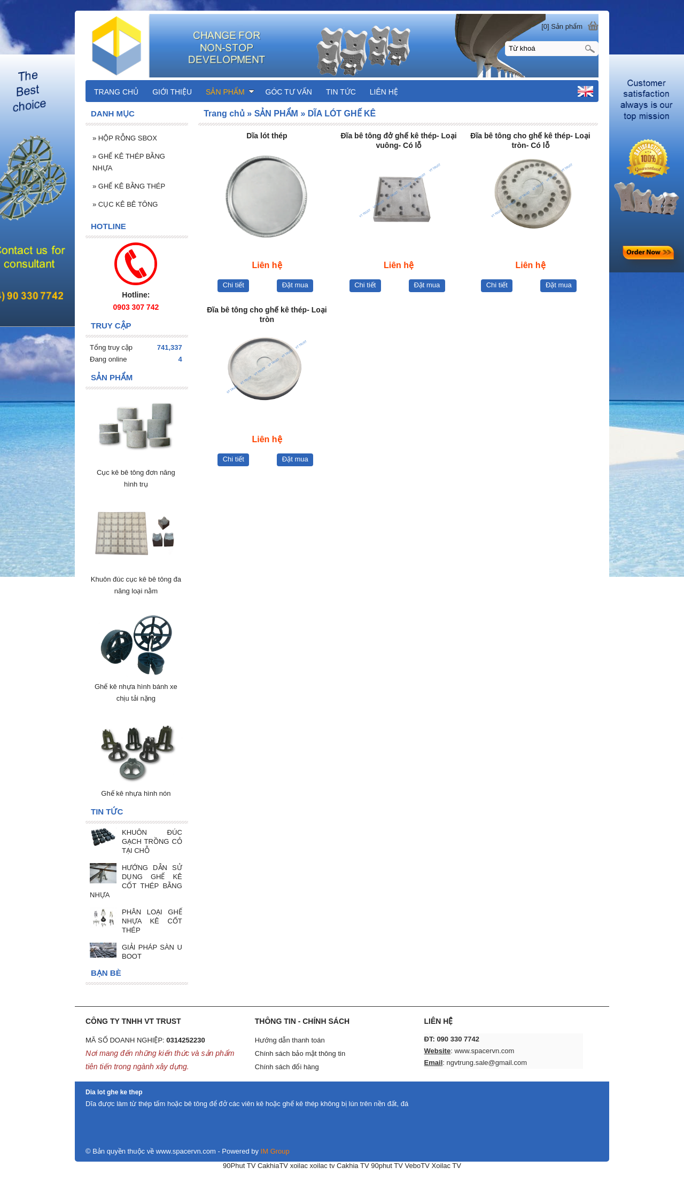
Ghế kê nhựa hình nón (135, 793)
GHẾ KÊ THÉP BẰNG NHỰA (128, 162)
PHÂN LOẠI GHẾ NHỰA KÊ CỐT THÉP (152, 921)
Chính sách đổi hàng (287, 1067)
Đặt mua (295, 285)
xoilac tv (322, 1166)
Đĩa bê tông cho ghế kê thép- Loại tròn (267, 314)
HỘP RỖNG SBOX (124, 138)
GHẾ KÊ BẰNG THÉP (128, 186)
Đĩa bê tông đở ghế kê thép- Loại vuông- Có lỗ (398, 140)
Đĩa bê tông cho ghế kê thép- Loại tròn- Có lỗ (530, 140)
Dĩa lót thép (266, 135)
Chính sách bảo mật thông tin (300, 1053)
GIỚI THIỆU (172, 92)
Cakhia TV (353, 1166)
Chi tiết (233, 285)
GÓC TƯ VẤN (289, 92)
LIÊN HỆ (384, 92)
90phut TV (387, 1166)
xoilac (299, 1166)
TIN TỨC (341, 92)
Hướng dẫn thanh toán (290, 1040)
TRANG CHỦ (116, 92)
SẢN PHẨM (230, 92)
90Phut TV (239, 1166)
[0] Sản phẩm (561, 26)
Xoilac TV (446, 1166)
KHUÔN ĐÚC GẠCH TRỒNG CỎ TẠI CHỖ (152, 841)
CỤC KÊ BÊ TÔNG (125, 204)
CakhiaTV (273, 1166)
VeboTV (417, 1166)
